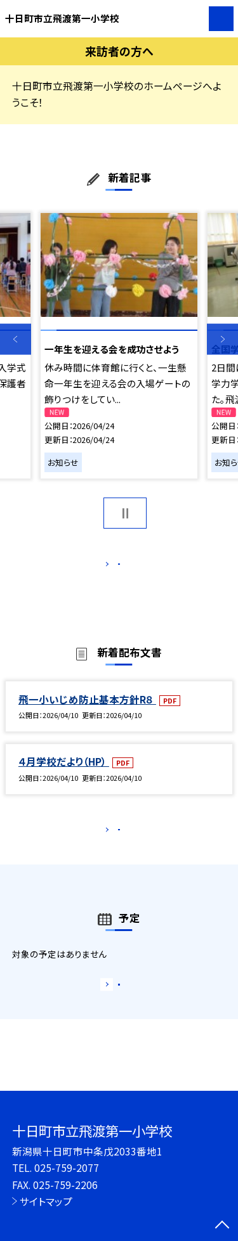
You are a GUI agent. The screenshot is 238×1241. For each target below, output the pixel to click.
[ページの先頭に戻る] (222, 1226)
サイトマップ (46, 1201)
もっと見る (112, 567)
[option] (119, 346)
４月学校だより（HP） (63, 775)
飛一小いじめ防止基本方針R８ (87, 712)
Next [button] (222, 339)
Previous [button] (15, 339)
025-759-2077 (66, 1167)
